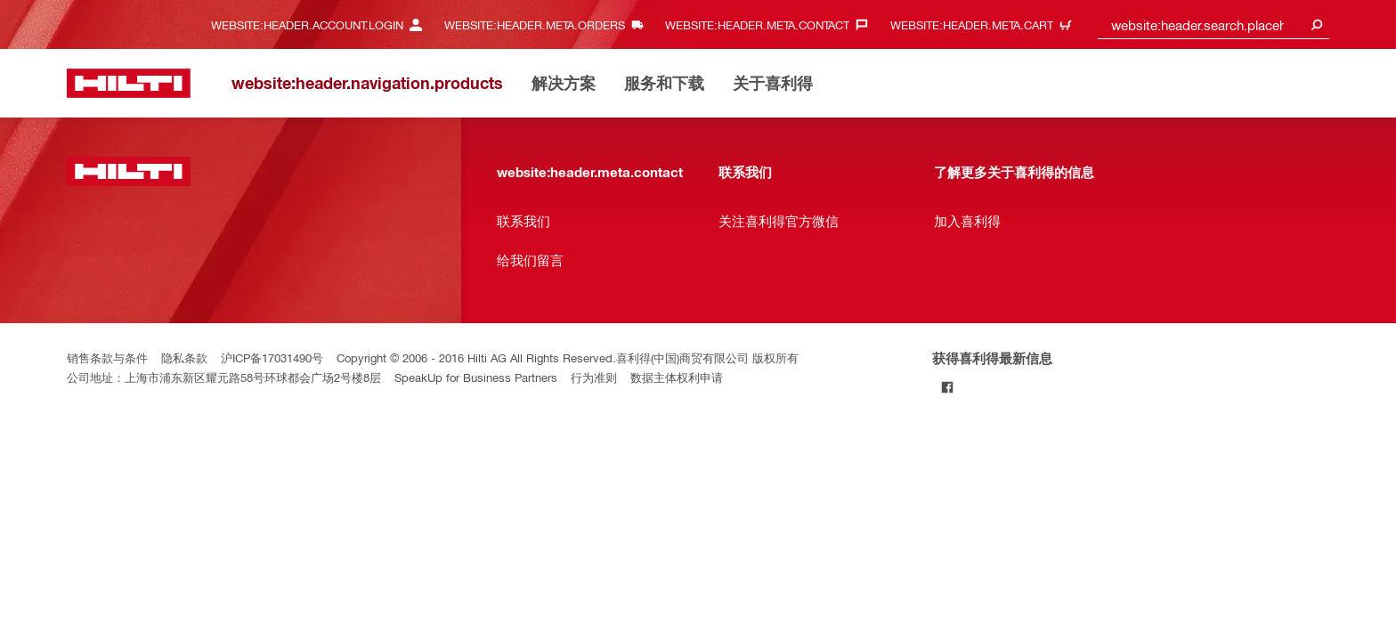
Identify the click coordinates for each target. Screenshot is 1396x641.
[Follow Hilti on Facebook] (947, 387)
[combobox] (1213, 24)
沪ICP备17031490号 (272, 357)
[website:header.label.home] (129, 83)
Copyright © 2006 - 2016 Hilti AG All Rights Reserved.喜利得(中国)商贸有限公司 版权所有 (568, 357)
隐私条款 (184, 357)
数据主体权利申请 (676, 377)
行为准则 (594, 377)
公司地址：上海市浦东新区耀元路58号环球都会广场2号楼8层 (224, 377)
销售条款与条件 (107, 357)
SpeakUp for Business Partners (475, 377)
